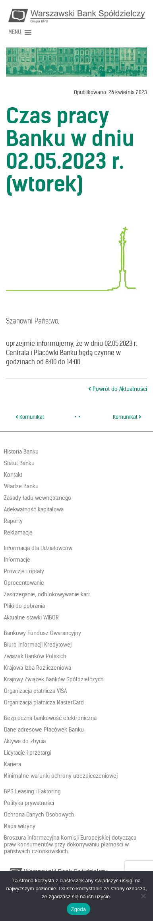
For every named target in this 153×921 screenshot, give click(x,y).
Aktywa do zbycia (25, 741)
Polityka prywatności (29, 803)
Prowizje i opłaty (24, 571)
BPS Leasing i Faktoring (32, 791)
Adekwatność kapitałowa (34, 509)
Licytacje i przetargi (27, 752)
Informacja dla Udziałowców (38, 548)
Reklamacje (18, 532)
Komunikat (29, 417)
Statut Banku (19, 463)
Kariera (12, 764)
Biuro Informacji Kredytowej (38, 644)
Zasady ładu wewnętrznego (37, 497)
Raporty (13, 521)
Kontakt (13, 474)
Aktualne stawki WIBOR (31, 617)
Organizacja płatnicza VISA (35, 690)
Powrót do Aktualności (117, 388)
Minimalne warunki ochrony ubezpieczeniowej (61, 775)
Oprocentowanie (24, 582)
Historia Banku (21, 451)
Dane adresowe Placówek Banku (44, 729)
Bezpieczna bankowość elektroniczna (50, 718)
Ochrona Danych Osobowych (39, 814)
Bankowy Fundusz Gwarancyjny (42, 633)
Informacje (17, 559)
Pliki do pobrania (24, 605)
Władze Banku (21, 486)
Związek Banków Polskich (35, 656)
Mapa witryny (19, 826)
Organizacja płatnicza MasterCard (44, 702)
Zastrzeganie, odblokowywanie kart (47, 594)
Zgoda (78, 909)
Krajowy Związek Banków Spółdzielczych (54, 679)
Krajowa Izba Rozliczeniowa (37, 667)
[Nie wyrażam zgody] (143, 896)
